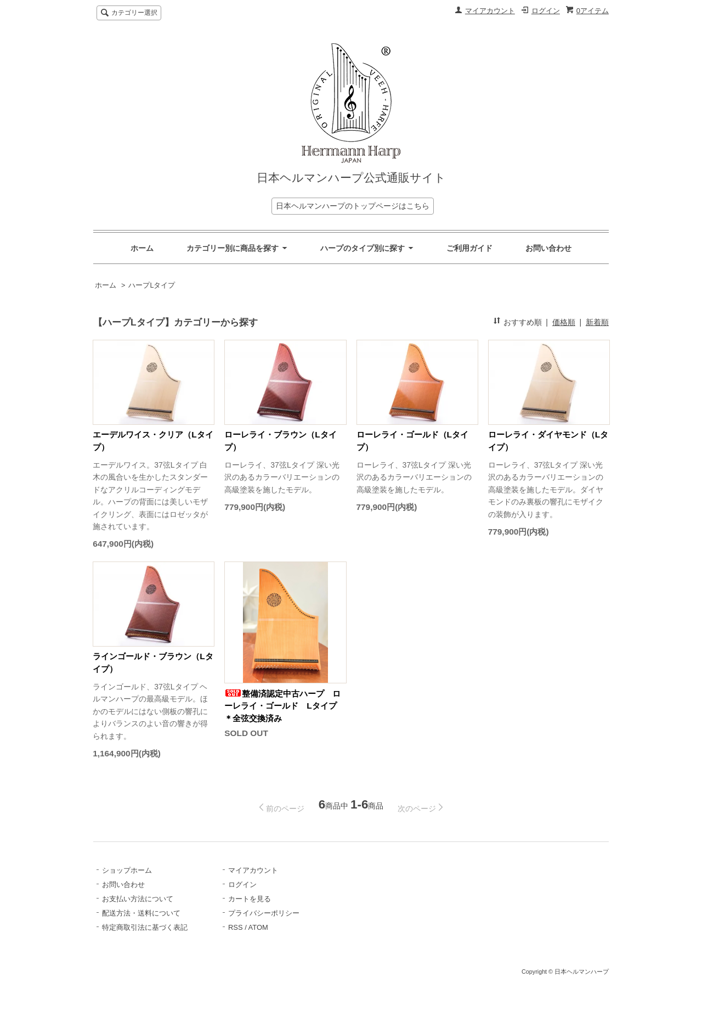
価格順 (563, 322)
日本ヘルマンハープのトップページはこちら (352, 205)
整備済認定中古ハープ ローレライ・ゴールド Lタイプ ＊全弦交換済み (284, 706)
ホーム (142, 248)
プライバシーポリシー (263, 913)
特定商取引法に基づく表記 (145, 927)
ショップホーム (127, 870)
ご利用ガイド (469, 248)
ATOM (258, 927)
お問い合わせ (548, 248)
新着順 (597, 322)
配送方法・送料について (141, 913)
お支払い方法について (137, 899)
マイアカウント (490, 11)
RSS (235, 927)
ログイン (545, 11)
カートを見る (249, 899)
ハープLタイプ (151, 285)
